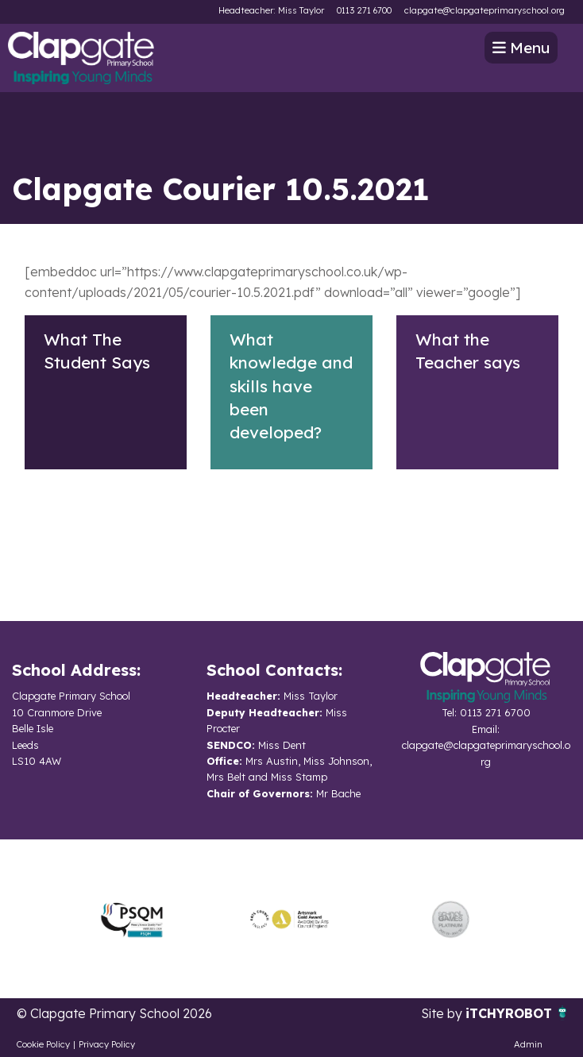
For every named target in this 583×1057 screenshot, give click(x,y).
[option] (132, 918)
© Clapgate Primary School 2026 (114, 1013)
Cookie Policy (43, 1044)
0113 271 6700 (364, 10)
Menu (521, 47)
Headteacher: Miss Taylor (271, 10)
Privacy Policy (107, 1044)
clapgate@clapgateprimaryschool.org (484, 10)
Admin (528, 1044)
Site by (443, 1013)
